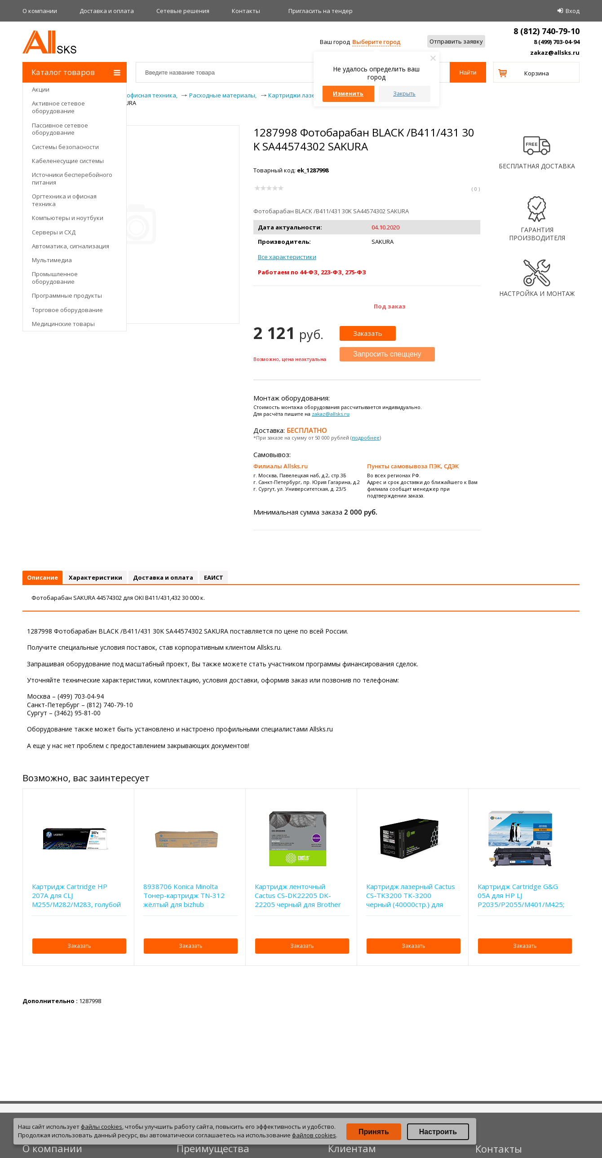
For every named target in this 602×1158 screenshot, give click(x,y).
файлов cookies (314, 1135)
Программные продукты (67, 295)
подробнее (366, 437)
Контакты (246, 11)
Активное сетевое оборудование (58, 107)
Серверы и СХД (53, 232)
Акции (40, 89)
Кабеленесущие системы (68, 161)
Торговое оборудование (67, 310)
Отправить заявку (456, 41)
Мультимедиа (52, 260)
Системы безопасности (65, 147)
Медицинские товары (63, 324)
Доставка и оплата (107, 11)
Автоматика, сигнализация (70, 246)
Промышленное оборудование (55, 278)
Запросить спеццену (387, 354)
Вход (573, 11)
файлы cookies (101, 1127)
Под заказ (390, 306)
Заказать (367, 333)
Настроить (438, 1132)
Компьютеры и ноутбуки (67, 218)
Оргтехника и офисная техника (64, 200)
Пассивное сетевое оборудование (60, 129)
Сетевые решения (182, 11)
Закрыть (404, 93)
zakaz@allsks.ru (555, 52)
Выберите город (376, 42)
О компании (39, 11)
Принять (374, 1132)
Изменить (348, 93)
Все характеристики (287, 257)
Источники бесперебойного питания (72, 178)
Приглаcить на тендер (320, 11)
